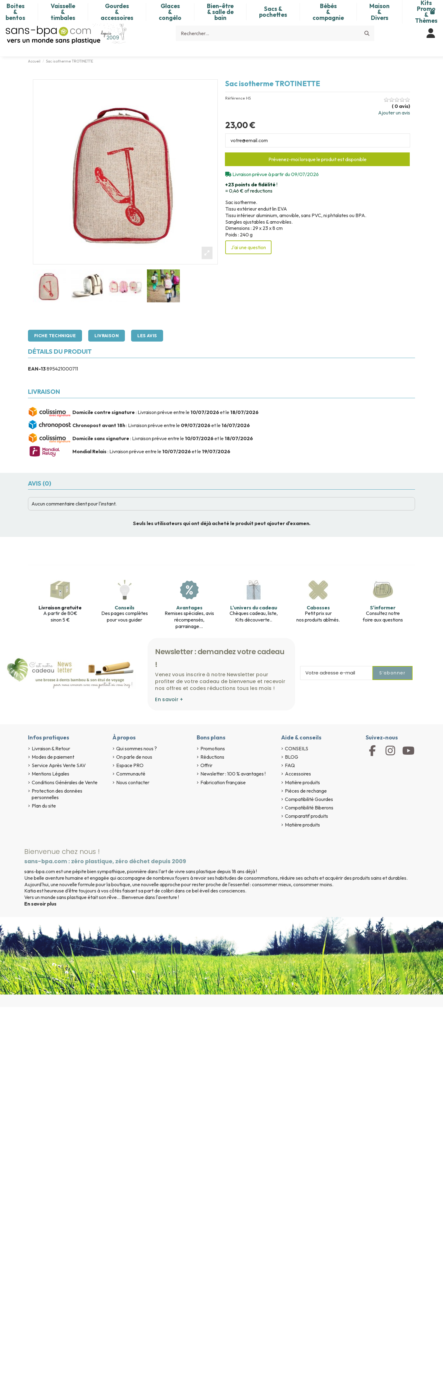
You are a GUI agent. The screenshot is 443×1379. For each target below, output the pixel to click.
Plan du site (44, 806)
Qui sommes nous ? (136, 748)
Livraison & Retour (51, 748)
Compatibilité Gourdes (309, 799)
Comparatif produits (306, 816)
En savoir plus (40, 904)
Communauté (130, 774)
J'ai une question (248, 247)
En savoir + (169, 699)
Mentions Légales (50, 774)
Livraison (106, 335)
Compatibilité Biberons (309, 807)
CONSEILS (296, 748)
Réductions (212, 757)
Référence (235, 98)
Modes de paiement (53, 757)
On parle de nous (134, 757)
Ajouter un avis (394, 112)
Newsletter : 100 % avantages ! (233, 774)
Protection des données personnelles (57, 794)
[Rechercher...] (366, 33)
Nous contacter (132, 782)
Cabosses (318, 607)
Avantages (189, 607)
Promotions (212, 748)
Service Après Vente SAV (59, 765)
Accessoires (298, 774)
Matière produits (302, 782)
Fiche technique (55, 335)
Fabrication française (223, 782)
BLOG (291, 757)
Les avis (147, 335)
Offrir (206, 765)
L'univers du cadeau (253, 607)
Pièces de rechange (306, 791)
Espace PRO (130, 765)
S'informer (382, 607)
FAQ (290, 765)
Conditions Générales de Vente (65, 782)
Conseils (125, 607)
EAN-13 (37, 369)
